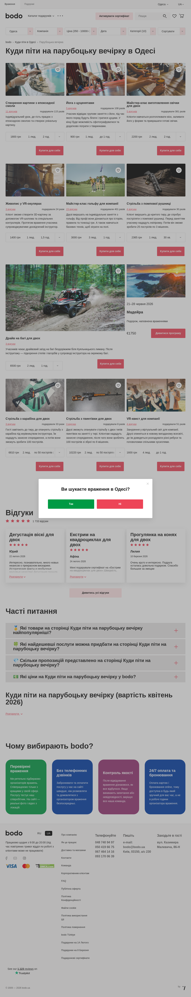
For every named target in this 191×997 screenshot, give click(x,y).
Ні (120, 503)
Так (71, 503)
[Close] (148, 484)
